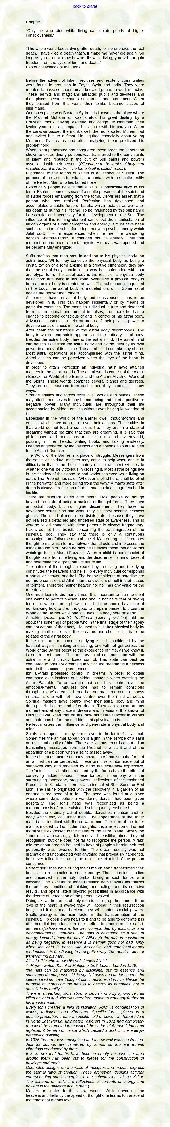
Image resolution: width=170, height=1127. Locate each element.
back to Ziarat (85, 6)
